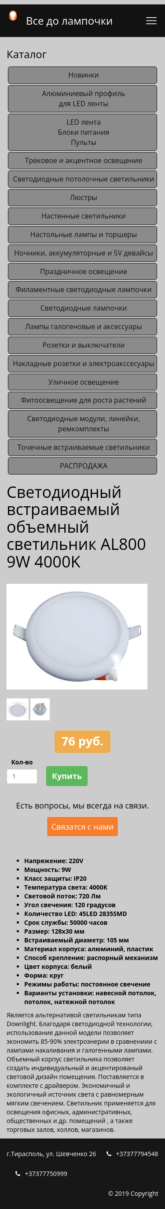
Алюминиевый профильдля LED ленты (83, 98)
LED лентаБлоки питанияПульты (84, 132)
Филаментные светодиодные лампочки (83, 289)
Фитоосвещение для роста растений (84, 400)
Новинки (83, 75)
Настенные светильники (83, 216)
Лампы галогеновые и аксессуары (83, 326)
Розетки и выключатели (83, 345)
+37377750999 (46, 1173)
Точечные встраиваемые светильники (84, 447)
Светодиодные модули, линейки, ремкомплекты (83, 424)
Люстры (83, 197)
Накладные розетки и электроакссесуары (83, 363)
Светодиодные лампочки (83, 308)
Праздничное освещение (83, 271)
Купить (67, 776)
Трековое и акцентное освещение (84, 160)
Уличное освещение (83, 382)
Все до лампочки (69, 20)
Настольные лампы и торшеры (83, 234)
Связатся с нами (82, 826)
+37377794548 (137, 1154)
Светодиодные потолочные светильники (83, 179)
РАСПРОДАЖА (83, 466)
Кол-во (22, 762)
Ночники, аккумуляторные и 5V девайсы (83, 253)
